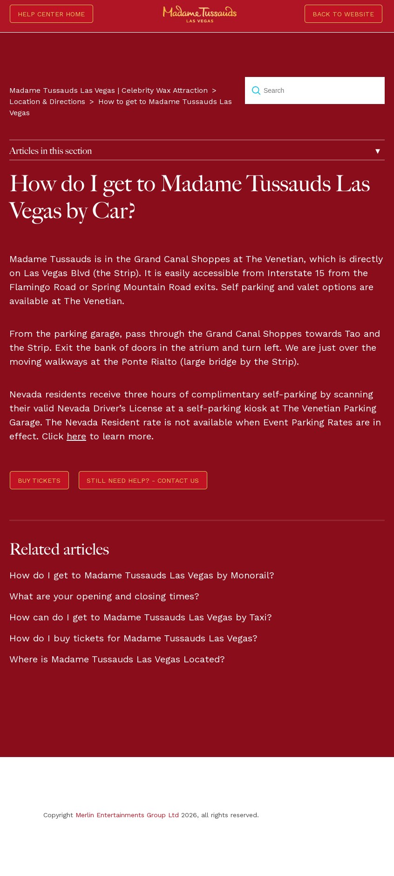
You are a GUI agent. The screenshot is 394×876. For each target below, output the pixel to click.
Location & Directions (47, 101)
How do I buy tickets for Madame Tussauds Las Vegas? (133, 638)
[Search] (315, 90)
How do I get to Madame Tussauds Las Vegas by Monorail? (141, 575)
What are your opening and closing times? (104, 596)
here (76, 436)
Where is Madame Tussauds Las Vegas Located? (117, 659)
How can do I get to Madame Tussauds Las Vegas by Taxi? (140, 617)
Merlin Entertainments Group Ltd (127, 815)
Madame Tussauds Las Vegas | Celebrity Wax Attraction (108, 90)
